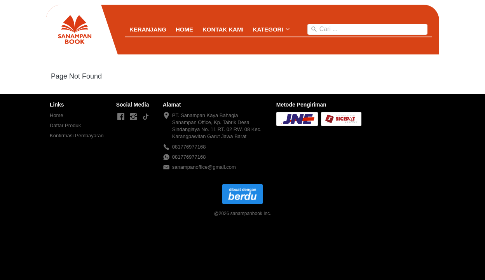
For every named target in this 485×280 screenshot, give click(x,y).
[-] (121, 117)
